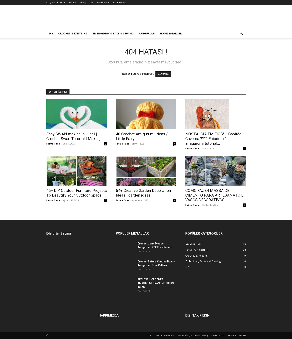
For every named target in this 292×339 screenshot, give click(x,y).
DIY (91, 2)
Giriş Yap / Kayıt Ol (55, 2)
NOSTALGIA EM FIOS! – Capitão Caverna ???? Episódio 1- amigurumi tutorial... (213, 139)
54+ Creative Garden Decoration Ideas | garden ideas (143, 192)
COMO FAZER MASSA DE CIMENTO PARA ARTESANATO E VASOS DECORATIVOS (214, 195)
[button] (241, 34)
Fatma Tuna (53, 143)
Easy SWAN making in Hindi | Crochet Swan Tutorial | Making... (74, 136)
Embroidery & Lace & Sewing (111, 2)
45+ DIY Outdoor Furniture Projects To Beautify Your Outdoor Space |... (76, 192)
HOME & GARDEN (171, 33)
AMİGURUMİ (147, 33)
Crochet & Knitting (77, 2)
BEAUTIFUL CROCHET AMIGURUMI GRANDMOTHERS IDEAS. (155, 283)
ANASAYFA (163, 74)
